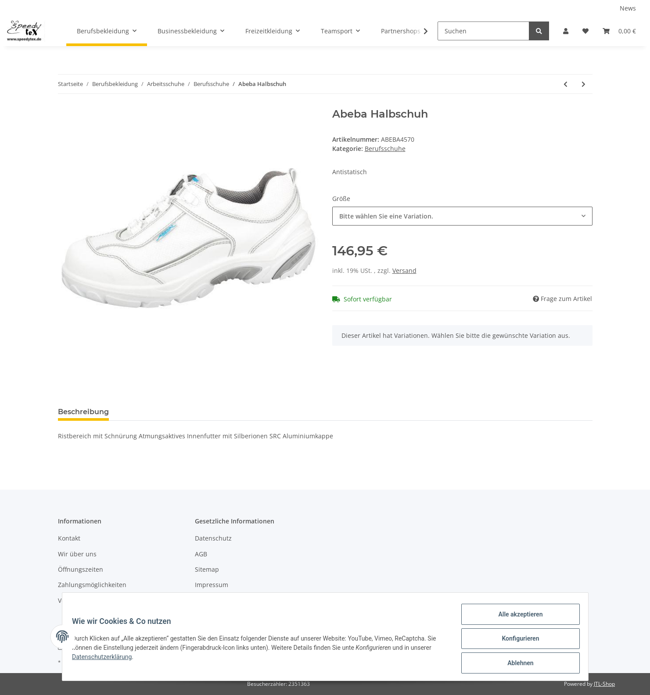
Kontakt (69, 538)
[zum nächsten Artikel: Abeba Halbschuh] (584, 84)
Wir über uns (77, 554)
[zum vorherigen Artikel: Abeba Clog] (566, 84)
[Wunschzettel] (585, 31)
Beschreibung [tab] (83, 412)
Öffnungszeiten (80, 569)
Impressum (211, 584)
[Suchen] (483, 30)
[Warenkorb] (619, 31)
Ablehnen (516, 663)
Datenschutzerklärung (106, 659)
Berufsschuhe (385, 148)
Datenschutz (213, 538)
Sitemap (207, 569)
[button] (565, 31)
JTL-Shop (604, 684)
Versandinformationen (91, 600)
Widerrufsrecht (217, 600)
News (628, 8)
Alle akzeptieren (516, 618)
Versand (404, 270)
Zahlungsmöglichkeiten (92, 584)
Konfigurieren (516, 641)
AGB (201, 554)
